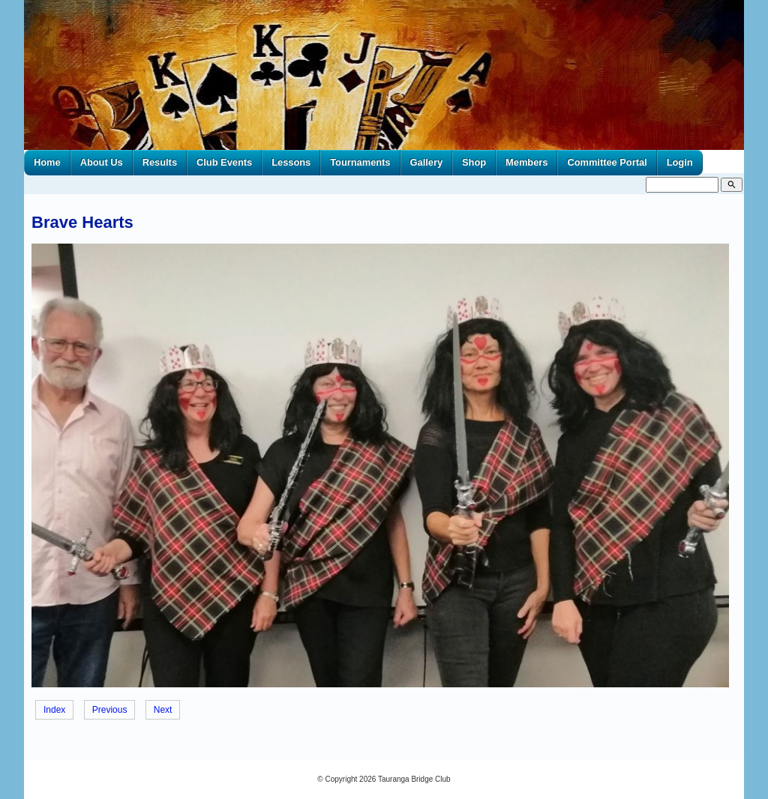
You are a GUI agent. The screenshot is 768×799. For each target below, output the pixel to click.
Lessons (291, 162)
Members (527, 162)
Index (54, 710)
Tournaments (360, 162)
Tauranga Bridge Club (414, 779)
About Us (101, 162)
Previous (110, 710)
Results (159, 162)
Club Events (224, 162)
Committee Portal (606, 162)
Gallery (426, 162)
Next (163, 710)
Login (680, 162)
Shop (474, 162)
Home (47, 162)
